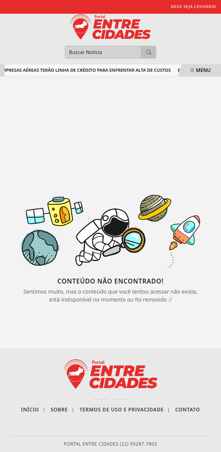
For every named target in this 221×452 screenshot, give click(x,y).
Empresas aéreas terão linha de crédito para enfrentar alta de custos (86, 70)
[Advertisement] (110, 131)
